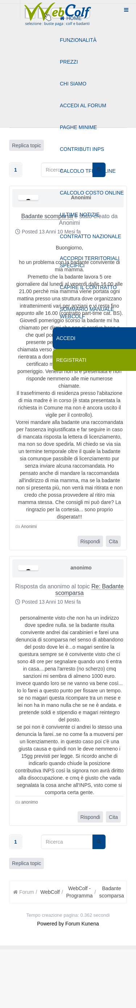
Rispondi (90, 541)
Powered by (50, 924)
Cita (113, 541)
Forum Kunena (82, 924)
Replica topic (26, 863)
